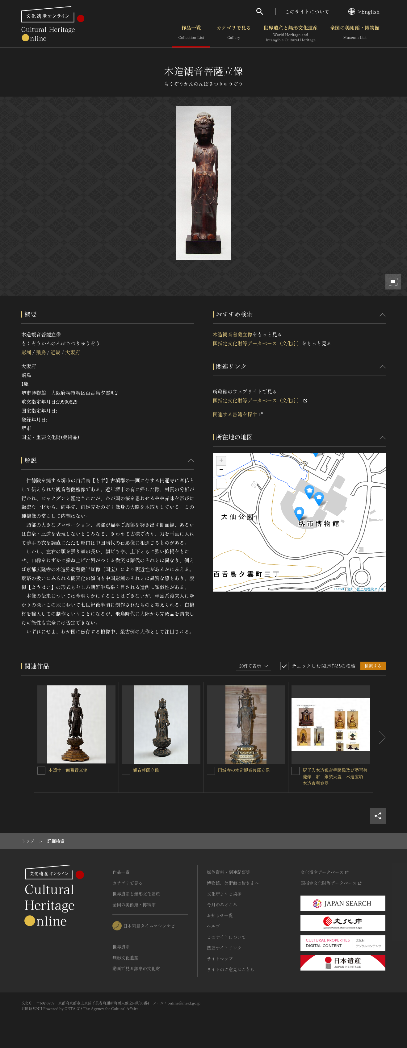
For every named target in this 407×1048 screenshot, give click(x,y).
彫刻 (26, 352)
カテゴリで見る (233, 34)
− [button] (221, 470)
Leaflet (339, 589)
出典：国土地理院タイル (365, 589)
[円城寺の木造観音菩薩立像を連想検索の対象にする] (211, 771)
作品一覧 (191, 34)
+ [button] (221, 461)
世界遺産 (121, 947)
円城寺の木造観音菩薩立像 (244, 770)
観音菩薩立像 (146, 770)
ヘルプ (213, 926)
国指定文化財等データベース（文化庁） (257, 343)
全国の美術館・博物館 (355, 34)
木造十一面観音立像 (67, 770)
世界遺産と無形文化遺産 (290, 34)
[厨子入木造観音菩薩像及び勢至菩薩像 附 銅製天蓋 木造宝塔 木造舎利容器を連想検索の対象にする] (296, 771)
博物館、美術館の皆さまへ (233, 883)
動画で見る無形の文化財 (136, 968)
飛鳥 (41, 352)
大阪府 (72, 352)
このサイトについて (307, 11)
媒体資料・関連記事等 (228, 872)
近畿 (56, 352)
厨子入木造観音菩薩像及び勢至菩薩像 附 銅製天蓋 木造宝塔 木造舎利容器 (335, 776)
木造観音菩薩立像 (232, 334)
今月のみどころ (222, 904)
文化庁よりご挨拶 (224, 894)
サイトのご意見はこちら (230, 969)
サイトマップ (220, 958)
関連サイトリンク (224, 948)
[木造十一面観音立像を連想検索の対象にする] (41, 771)
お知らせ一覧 (220, 915)
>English (364, 11)
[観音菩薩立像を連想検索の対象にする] (126, 771)
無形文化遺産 (125, 957)
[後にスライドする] (379, 737)
